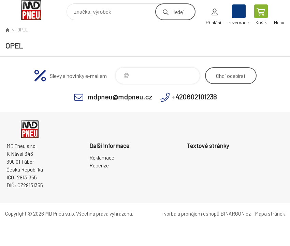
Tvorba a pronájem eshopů (190, 213)
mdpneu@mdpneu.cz (119, 97)
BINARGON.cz (235, 213)
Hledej (177, 12)
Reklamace (101, 157)
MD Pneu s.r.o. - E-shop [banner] (35, 10)
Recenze (99, 165)
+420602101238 (194, 97)
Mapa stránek (270, 213)
